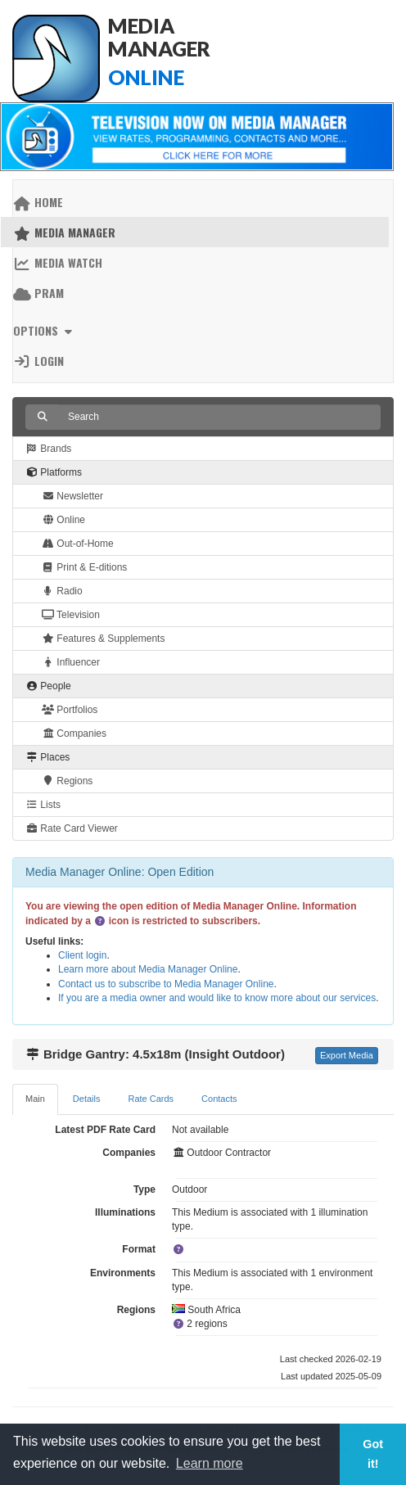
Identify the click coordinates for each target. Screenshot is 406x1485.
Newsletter (72, 496)
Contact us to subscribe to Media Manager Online (165, 984)
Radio (62, 591)
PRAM (38, 292)
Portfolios (69, 709)
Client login (82, 955)
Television (71, 615)
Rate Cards (151, 1099)
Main (35, 1099)
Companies (74, 733)
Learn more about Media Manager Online (147, 969)
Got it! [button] (373, 1454)
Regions (67, 781)
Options (44, 330)
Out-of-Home (78, 543)
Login (38, 360)
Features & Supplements (103, 638)
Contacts (219, 1099)
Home (38, 201)
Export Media (346, 1055)
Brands (48, 448)
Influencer (71, 662)
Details (87, 1099)
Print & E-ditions (84, 567)
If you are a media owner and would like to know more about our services (217, 998)
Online (63, 520)
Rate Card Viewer (71, 828)
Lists (43, 804)
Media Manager (64, 232)
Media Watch (57, 262)
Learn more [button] (209, 1463)
